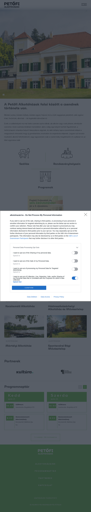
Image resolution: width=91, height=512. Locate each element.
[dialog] (45, 256)
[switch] (75, 252)
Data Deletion (32, 297)
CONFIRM (29, 288)
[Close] (86, 215)
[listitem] (45, 247)
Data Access (45, 297)
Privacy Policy (59, 297)
